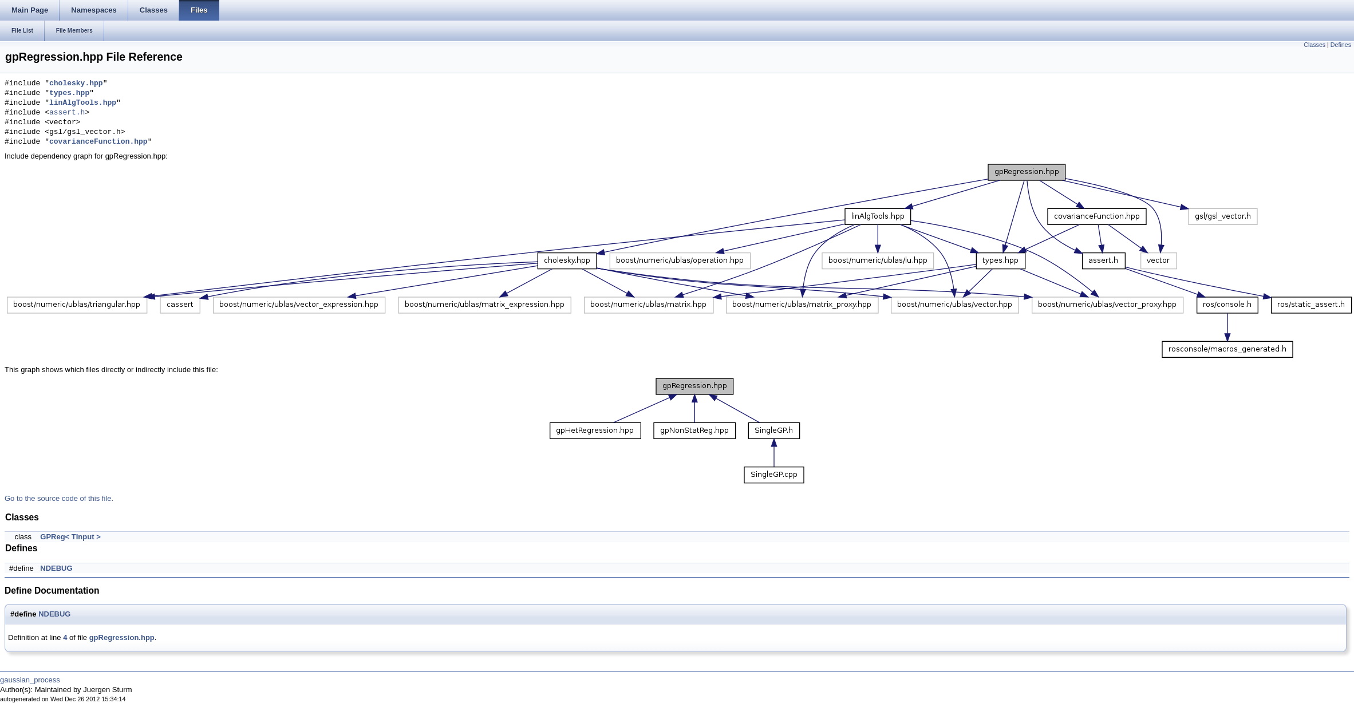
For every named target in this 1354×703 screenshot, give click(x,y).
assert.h (67, 113)
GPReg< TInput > (70, 536)
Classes (1314, 44)
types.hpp (69, 93)
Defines (1341, 44)
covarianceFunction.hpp (98, 142)
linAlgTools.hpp (82, 103)
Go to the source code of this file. (59, 498)
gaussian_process (30, 680)
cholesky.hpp (76, 83)
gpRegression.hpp (122, 637)
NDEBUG (56, 568)
